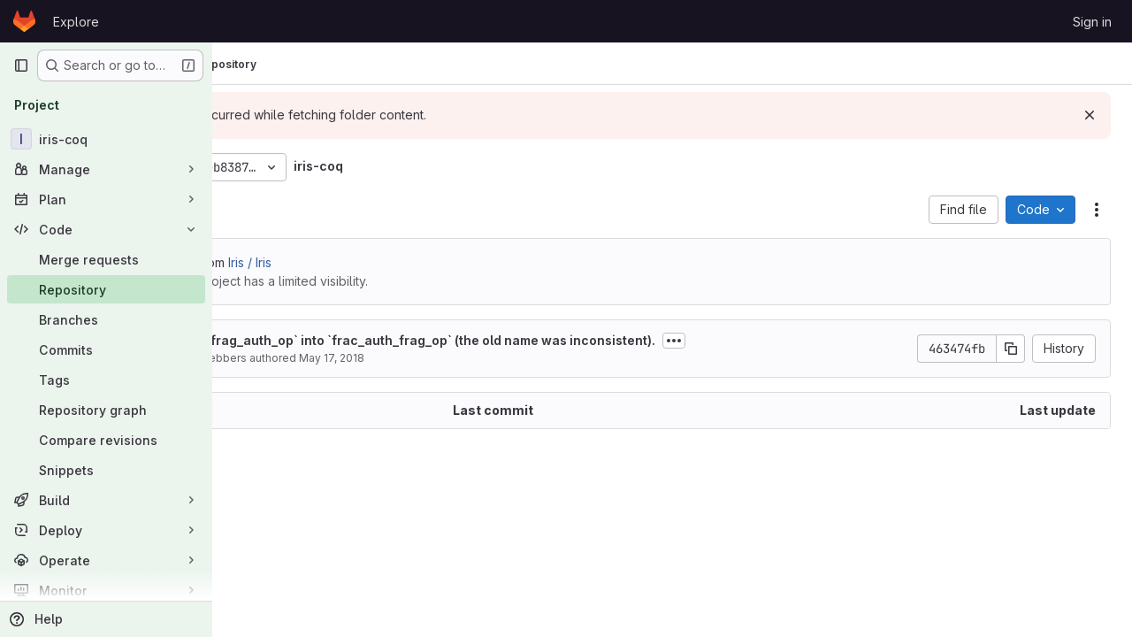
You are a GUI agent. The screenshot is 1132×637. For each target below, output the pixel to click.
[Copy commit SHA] (1011, 348)
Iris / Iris (380, 262)
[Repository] (106, 289)
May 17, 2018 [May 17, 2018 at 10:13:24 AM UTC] (462, 358)
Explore (76, 21)
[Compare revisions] (106, 440)
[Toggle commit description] (804, 341)
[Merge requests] (106, 259)
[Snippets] (106, 470)
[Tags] (106, 379)
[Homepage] (24, 21)
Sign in (1092, 21)
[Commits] (106, 349)
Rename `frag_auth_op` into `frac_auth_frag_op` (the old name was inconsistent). (535, 340)
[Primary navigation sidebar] (21, 65)
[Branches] (106, 319)
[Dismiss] (1089, 115)
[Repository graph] (106, 409)
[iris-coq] (106, 139)
